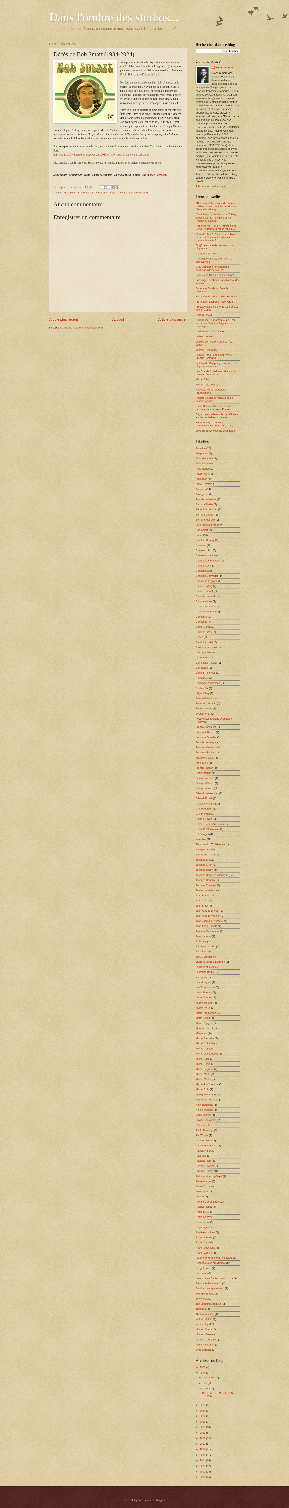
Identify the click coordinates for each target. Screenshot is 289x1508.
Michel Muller (203, 1079)
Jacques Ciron (204, 864)
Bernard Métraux (205, 519)
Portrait (200, 1196)
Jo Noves (201, 941)
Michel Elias (203, 379)
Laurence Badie (205, 971)
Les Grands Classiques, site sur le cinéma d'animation (215, 373)
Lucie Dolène (203, 997)
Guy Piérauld (203, 813)
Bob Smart (70, 192)
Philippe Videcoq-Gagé (209, 1176)
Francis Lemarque (206, 742)
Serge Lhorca (203, 1268)
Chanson (201, 545)
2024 (203, 1404)
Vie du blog (202, 1324)
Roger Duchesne (205, 1247)
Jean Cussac (203, 900)
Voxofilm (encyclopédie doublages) (216, 430)
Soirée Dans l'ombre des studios (214, 1278)
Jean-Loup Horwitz (206, 925)
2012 (203, 1471)
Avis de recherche (206, 499)
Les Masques (203, 982)
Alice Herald (203, 468)
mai (205, 1383)
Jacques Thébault (206, 885)
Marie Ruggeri (204, 1023)
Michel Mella (203, 1074)
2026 (203, 1367)
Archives (201, 489)
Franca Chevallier (206, 726)
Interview (201, 839)
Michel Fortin (203, 1063)
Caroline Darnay (205, 540)
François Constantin (207, 747)
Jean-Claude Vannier (208, 915)
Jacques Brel (203, 859)
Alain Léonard (204, 463)
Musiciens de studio (207, 1099)
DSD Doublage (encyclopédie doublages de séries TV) (213, 268)
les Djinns (201, 977)
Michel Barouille (205, 1038)
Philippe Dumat (204, 1170)
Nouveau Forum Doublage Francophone (211, 391)
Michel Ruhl (202, 1089)
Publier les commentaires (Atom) (84, 327)
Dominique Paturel (206, 662)
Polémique (202, 1191)
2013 (203, 1465)
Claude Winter (204, 601)
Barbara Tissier (204, 504)
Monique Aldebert (206, 1094)
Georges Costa (204, 788)
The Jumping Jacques (208, 1303)
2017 (203, 1443)
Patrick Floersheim (206, 1145)
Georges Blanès (205, 783)
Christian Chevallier (207, 575)
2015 (203, 1454)
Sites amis (202, 1273)
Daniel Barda (203, 626)
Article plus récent (63, 319)
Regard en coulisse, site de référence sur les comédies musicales (217, 416)
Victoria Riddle (204, 1319)
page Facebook (158, 174)
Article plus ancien (173, 319)
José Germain (204, 956)
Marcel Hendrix (204, 1002)
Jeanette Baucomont (207, 931)
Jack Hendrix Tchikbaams (210, 844)
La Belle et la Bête (206, 966)
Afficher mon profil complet (211, 186)
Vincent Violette (205, 1334)
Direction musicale (206, 647)
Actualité (201, 448)
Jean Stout (202, 905)
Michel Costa (203, 1048)
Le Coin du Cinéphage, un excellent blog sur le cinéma (216, 365)
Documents (202, 657)
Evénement (202, 713)
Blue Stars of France (207, 524)
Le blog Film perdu (206, 349)
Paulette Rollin (204, 1160)
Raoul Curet (203, 1211)
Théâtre (200, 1308)
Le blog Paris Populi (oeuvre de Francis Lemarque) (214, 356)
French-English (204, 767)
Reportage (202, 1227)
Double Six (101, 192)
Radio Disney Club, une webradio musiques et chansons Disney (215, 408)
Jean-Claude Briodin (207, 910)
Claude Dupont (204, 591)
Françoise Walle (205, 757)
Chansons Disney (206, 253)
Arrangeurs (202, 494)
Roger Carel (203, 1242)
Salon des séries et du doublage (214, 1257)
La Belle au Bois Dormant (210, 961)
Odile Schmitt (203, 1114)
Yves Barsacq (204, 1349)
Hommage (202, 834)
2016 (203, 1449)
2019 (203, 1432)
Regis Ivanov (203, 1216)
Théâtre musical (205, 1314)
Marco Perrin (203, 1007)
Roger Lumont (204, 1252)
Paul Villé (201, 1155)
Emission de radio (206, 703)
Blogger (160, 1500)
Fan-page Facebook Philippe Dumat (216, 296)
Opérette (201, 1125)
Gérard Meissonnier (207, 793)
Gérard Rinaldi (204, 314)
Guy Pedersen (204, 808)
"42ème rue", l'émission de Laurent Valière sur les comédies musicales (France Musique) (216, 206)
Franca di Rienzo (205, 732)
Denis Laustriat (204, 642)
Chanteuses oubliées (208, 560)
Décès (90, 192)
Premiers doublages (207, 1201)
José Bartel (202, 951)
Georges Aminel (205, 778)
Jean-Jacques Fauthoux (209, 920)
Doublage (201, 677)
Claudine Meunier (206, 611)
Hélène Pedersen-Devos (210, 824)
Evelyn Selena (204, 708)
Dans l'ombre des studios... (113, 17)
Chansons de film (206, 555)
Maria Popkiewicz (206, 1012)
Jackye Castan (204, 849)
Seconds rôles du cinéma (210, 1262)
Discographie (203, 652)
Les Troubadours (139, 192)
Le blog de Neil (204, 336)
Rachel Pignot (204, 1206)
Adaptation (202, 453)
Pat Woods (202, 1135)
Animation (201, 478)
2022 (203, 1415)
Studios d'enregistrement (210, 1288)
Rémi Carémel (224, 67)
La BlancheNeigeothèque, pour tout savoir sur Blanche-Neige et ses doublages (216, 323)
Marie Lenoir (203, 1017)
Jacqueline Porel (205, 854)
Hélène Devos (204, 818)
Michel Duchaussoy (207, 1053)
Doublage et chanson (208, 682)
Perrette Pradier (205, 1165)
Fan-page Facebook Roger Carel (214, 301)
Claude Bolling (204, 586)
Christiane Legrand (207, 581)
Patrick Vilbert (204, 1150)
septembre (209, 1377)
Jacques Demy (204, 869)
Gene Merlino (203, 772)
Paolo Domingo (204, 1130)
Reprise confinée (205, 1232)
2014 (203, 1460)
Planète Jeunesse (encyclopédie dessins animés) (214, 399)
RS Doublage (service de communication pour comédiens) (214, 424)
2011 (203, 1477)
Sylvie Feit (202, 1298)
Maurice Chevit (204, 1028)
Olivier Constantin (206, 1120)
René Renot (203, 1222)
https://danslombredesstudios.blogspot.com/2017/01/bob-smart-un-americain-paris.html (101, 154)
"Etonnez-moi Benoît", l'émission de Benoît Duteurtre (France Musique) (216, 227)
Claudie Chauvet (205, 606)
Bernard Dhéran (205, 514)
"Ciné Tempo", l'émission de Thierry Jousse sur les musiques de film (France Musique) (216, 217)
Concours (201, 616)
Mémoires (201, 1033)
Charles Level (204, 565)
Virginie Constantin (206, 1339)
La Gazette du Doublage (210, 331)
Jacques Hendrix (205, 880)
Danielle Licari (204, 632)
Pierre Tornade (204, 1186)
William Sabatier (205, 1344)
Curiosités (201, 621)
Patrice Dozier (204, 1140)
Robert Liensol (204, 1237)
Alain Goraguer (204, 458)
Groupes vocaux (118, 192)
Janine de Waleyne (207, 890)
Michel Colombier (206, 1043)
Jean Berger (203, 895)
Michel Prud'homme (207, 384)
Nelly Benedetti (204, 1104)
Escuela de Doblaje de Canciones (215, 275)
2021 (203, 1421)
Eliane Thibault (204, 698)
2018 (203, 1438)
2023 (203, 1410)
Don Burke (202, 667)
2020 (203, 1427)
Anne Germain (204, 483)
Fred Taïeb (202, 762)
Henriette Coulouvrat (207, 829)
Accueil (118, 319)
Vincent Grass (204, 1329)
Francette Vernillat (206, 737)
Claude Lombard (205, 596)
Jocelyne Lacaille (205, 946)
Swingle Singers (205, 1293)
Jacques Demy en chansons (212, 875)
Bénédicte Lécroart (206, 509)
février (207, 1388)
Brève (81, 192)
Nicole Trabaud (204, 1109)
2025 (203, 1372)
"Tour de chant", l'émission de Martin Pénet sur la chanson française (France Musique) (216, 237)
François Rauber (205, 752)
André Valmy (203, 473)
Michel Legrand (204, 1069)
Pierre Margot (203, 1181)
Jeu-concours (203, 936)
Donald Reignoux (206, 672)
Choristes (201, 570)
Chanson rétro (204, 550)
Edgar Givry (202, 693)
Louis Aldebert (204, 992)
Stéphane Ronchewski (208, 1283)
